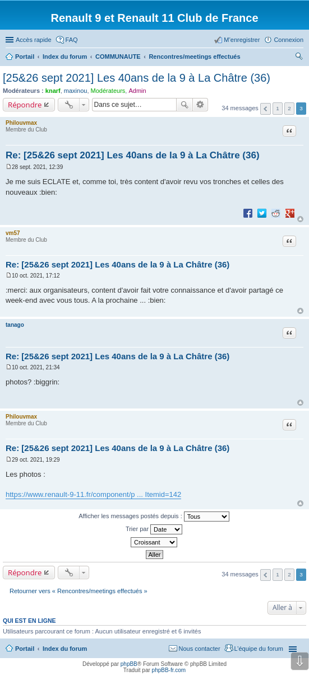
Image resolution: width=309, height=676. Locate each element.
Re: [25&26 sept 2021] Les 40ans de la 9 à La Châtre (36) (133, 155)
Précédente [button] (265, 109)
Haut (300, 219)
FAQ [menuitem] (72, 39)
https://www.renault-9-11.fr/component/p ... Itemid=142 (93, 494)
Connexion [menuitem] (288, 39)
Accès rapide (34, 39)
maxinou (75, 90)
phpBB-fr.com (169, 670)
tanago (15, 325)
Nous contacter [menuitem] (199, 648)
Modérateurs (108, 90)
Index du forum (65, 648)
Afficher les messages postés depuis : (154, 516)
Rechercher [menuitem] (298, 57)
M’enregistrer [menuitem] (242, 39)
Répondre (25, 105)
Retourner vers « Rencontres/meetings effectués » (78, 591)
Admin (137, 90)
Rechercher (184, 104)
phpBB (129, 664)
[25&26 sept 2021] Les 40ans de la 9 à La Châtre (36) (136, 78)
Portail (24, 56)
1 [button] (277, 108)
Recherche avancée (200, 104)
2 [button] (289, 108)
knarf (53, 90)
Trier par (154, 529)
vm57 (13, 233)
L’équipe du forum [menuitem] (258, 648)
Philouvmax (21, 123)
